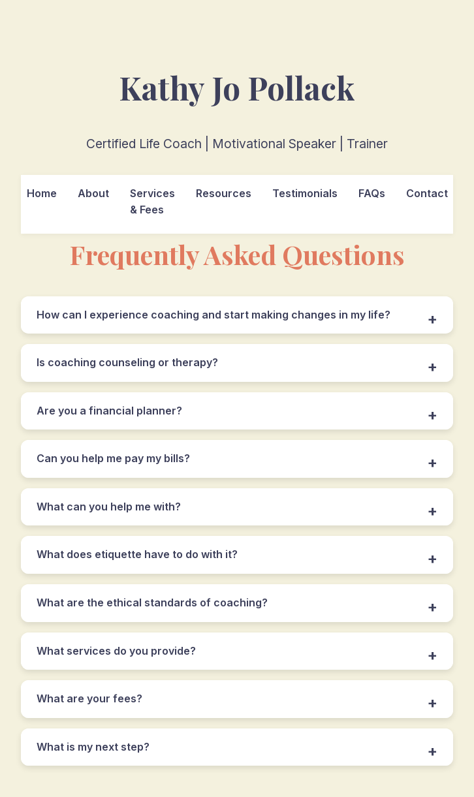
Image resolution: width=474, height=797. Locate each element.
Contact (427, 193)
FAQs (371, 193)
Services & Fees (152, 202)
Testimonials (305, 193)
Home (42, 193)
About (93, 193)
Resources (223, 193)
